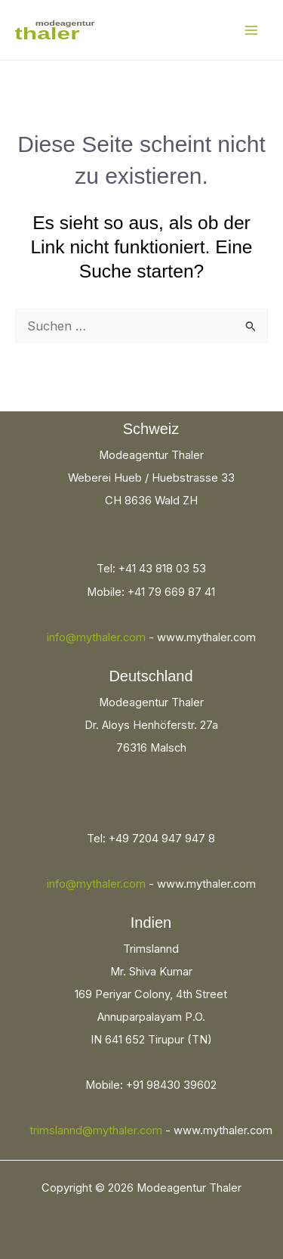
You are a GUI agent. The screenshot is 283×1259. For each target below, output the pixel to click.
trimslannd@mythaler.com (95, 1130)
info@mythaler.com (96, 637)
